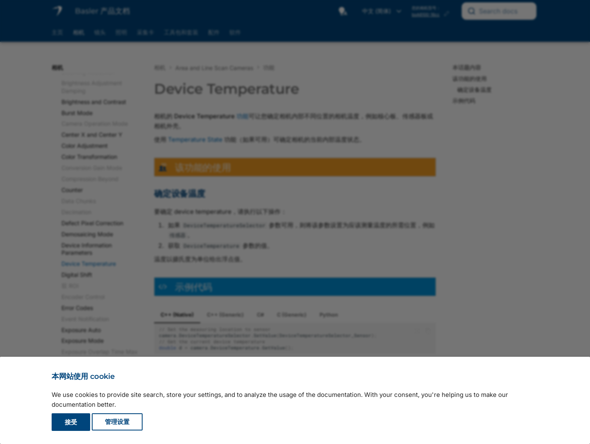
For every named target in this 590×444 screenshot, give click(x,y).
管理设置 (117, 422)
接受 (71, 422)
